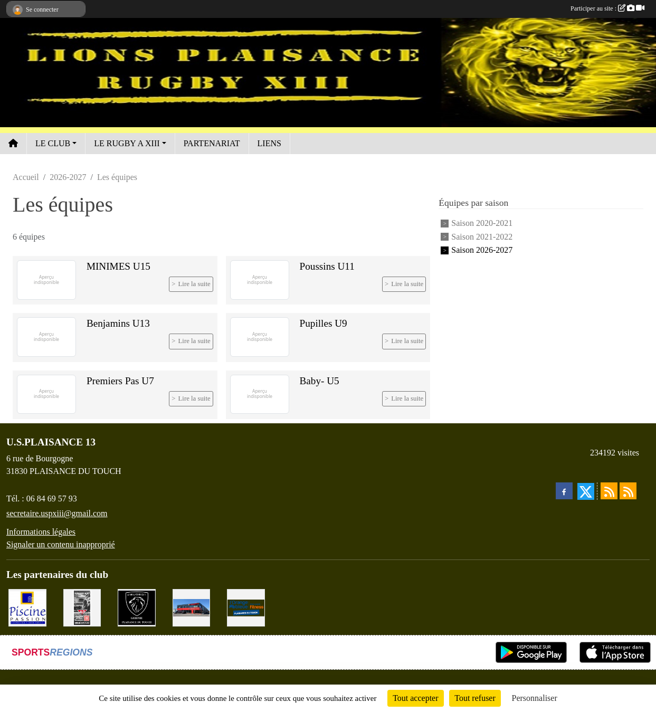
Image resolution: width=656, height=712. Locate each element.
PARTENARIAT (212, 143)
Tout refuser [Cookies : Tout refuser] (475, 698)
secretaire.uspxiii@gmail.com (57, 513)
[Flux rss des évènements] (628, 490)
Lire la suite (194, 284)
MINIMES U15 (118, 266)
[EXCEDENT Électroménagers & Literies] (192, 606)
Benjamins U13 (118, 323)
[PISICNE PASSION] (27, 606)
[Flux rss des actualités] (609, 490)
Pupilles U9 (323, 323)
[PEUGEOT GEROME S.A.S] (137, 606)
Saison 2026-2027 (481, 249)
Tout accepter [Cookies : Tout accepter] (415, 698)
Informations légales (40, 531)
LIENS (269, 143)
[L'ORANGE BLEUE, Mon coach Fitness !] (246, 606)
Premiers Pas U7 (120, 380)
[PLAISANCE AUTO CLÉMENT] (82, 606)
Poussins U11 (327, 266)
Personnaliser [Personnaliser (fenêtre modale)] (534, 698)
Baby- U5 (319, 380)
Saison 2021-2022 (481, 236)
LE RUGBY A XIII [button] (126, 143)
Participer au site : (607, 8)
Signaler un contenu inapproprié (60, 544)
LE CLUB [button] (52, 143)
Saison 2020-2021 (481, 223)
